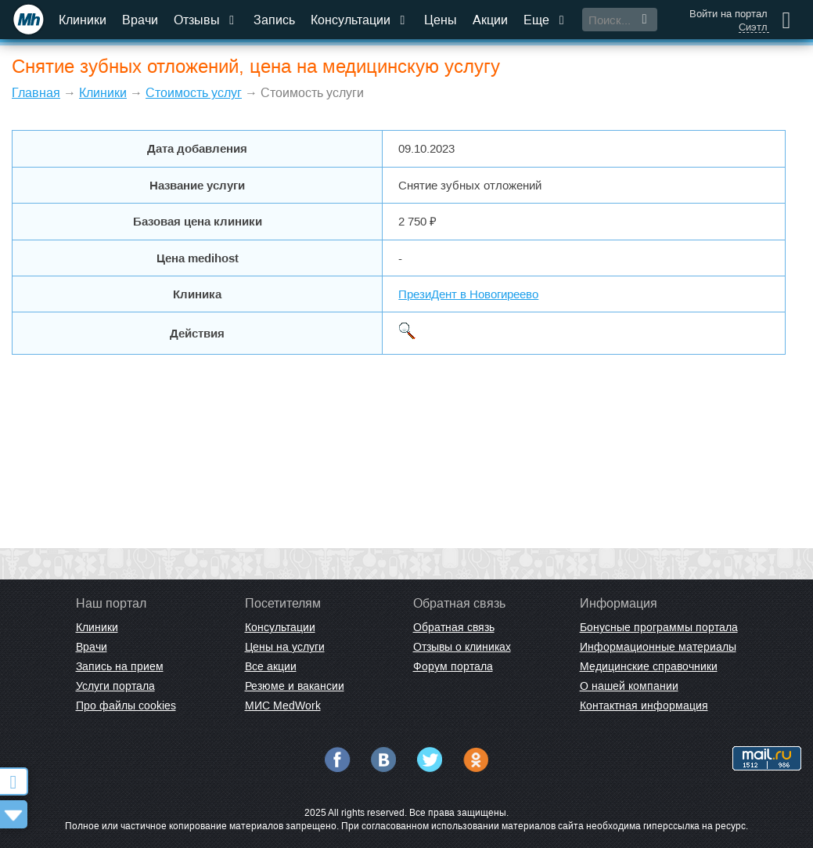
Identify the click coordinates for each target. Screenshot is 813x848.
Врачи (140, 20)
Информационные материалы (658, 647)
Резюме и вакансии (294, 686)
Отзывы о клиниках (462, 647)
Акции (490, 20)
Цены (440, 20)
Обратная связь (454, 627)
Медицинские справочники (649, 666)
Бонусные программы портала (659, 627)
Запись (274, 20)
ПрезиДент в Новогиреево (468, 294)
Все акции (271, 666)
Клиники (82, 20)
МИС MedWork (283, 705)
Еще (545, 20)
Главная (36, 92)
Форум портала (453, 666)
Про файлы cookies (126, 705)
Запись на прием (120, 666)
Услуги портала (115, 686)
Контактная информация (644, 705)
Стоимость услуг (194, 92)
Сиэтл (753, 27)
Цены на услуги (285, 647)
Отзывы (206, 20)
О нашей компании (629, 686)
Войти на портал (728, 14)
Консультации (359, 20)
